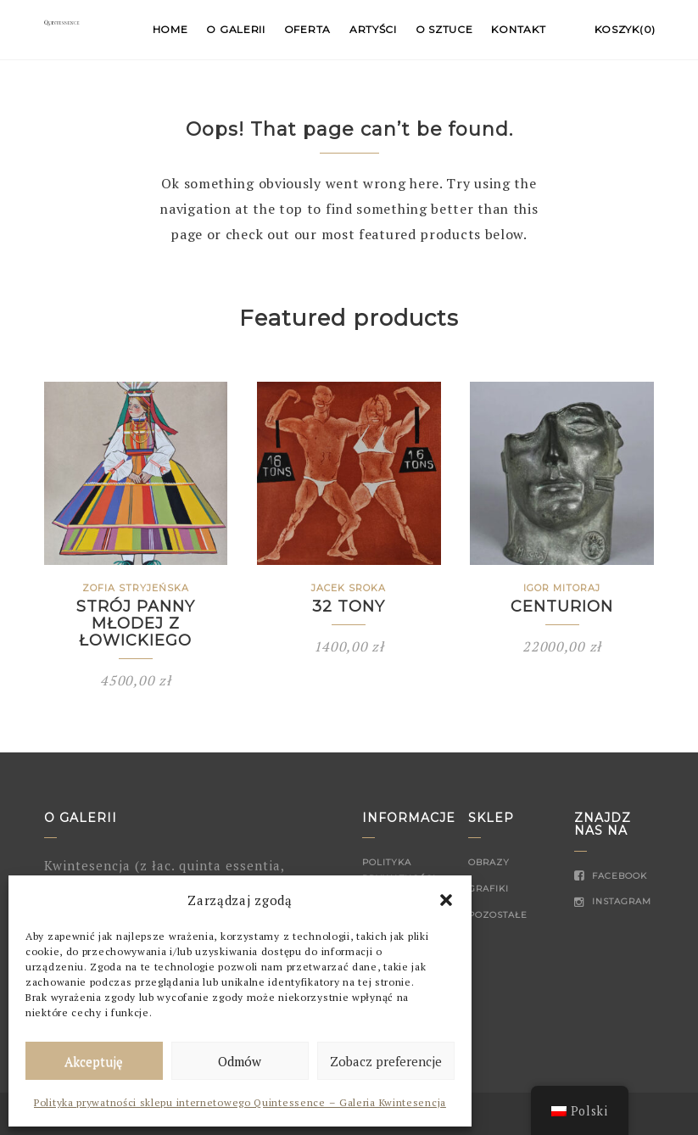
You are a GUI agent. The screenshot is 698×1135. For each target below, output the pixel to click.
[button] (446, 900)
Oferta (307, 29)
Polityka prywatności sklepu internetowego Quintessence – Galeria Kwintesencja (240, 1102)
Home (170, 29)
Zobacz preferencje (386, 1061)
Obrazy (489, 862)
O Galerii (235, 29)
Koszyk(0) (625, 29)
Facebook (610, 875)
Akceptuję (93, 1061)
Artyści (373, 29)
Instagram (612, 901)
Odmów (239, 1061)
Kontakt (518, 29)
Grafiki (488, 888)
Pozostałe (498, 914)
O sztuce (444, 29)
